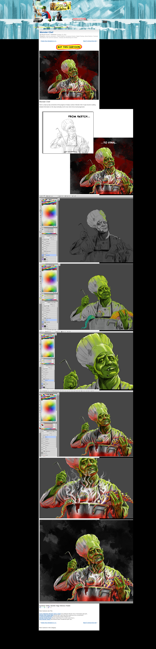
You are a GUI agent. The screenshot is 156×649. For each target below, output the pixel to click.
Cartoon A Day (65, 6)
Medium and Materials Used (46, 27)
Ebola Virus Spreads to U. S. (48, 41)
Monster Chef (46, 32)
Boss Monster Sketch (45, 619)
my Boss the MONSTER (45, 616)
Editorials (48, 22)
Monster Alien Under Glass (46, 615)
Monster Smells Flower (45, 618)
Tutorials (56, 22)
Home (34, 22)
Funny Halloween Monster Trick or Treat (49, 613)
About (41, 22)
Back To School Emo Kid (89, 41)
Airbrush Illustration (60, 27)
